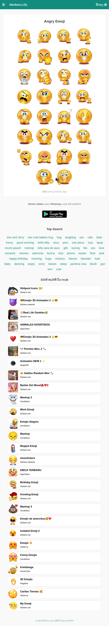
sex (93, 248)
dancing (19, 263)
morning (37, 258)
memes (24, 253)
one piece (78, 242)
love (101, 248)
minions (60, 258)
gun (102, 263)
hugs (48, 258)
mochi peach (13, 248)
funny (9, 242)
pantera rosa (78, 263)
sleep (63, 263)
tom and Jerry (16, 237)
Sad (97, 258)
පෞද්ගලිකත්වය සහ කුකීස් (47, 620)
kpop (100, 242)
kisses (53, 263)
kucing (76, 248)
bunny (51, 253)
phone (71, 253)
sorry (41, 263)
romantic (10, 253)
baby (7, 263)
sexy (56, 242)
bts (85, 248)
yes (81, 237)
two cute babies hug (40, 237)
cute (58, 269)
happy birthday (19, 258)
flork (93, 253)
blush (93, 263)
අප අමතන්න (68, 620)
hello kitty (43, 242)
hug (59, 237)
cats (90, 237)
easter (82, 253)
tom (50, 269)
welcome (37, 253)
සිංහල (101, 4)
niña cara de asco (48, 248)
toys (90, 242)
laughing (71, 237)
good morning (26, 242)
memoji (29, 248)
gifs (65, 248)
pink (101, 253)
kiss (61, 253)
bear (99, 237)
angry (32, 263)
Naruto (73, 258)
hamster (86, 258)
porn (65, 242)
